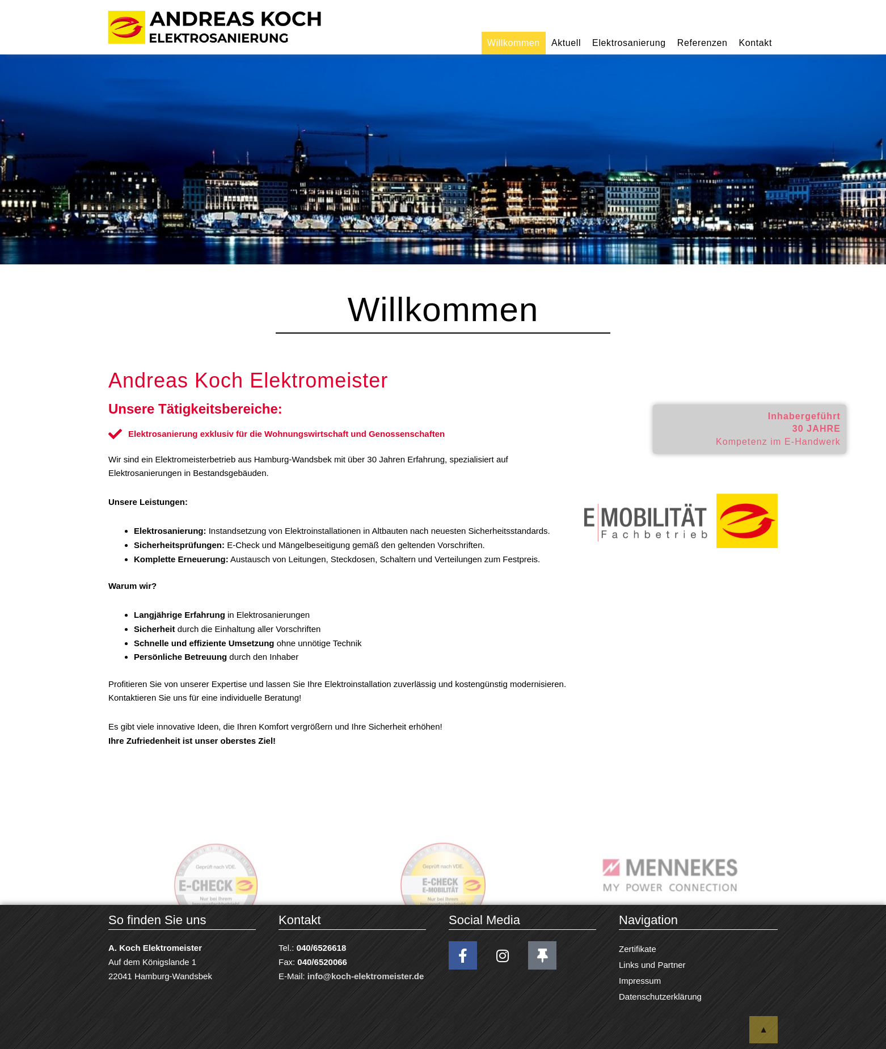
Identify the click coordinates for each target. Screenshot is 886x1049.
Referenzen (702, 43)
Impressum (640, 980)
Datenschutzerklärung (660, 996)
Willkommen (513, 43)
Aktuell (566, 43)
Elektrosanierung (629, 43)
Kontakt (755, 43)
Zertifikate (637, 949)
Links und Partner (652, 965)
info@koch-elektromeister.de (365, 976)
